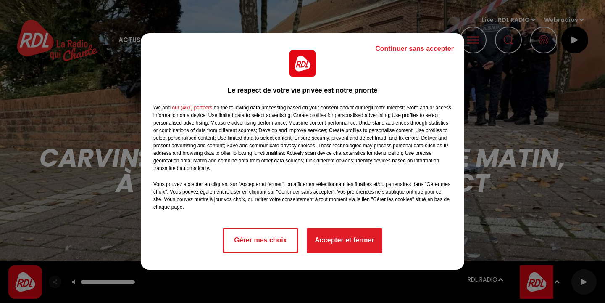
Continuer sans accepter (414, 48)
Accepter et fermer (344, 240)
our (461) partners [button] (192, 108)
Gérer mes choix (260, 240)
